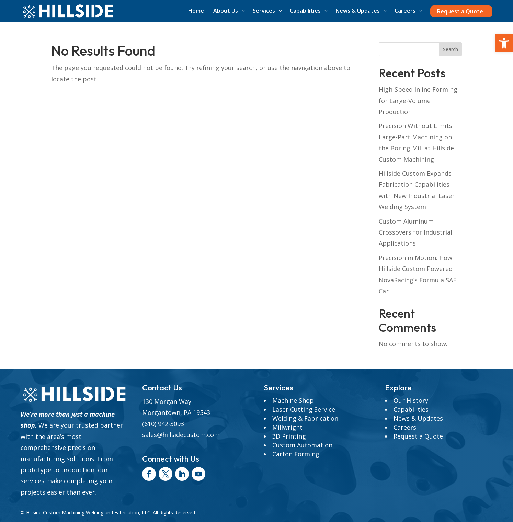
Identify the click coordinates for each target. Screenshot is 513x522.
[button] (504, 43)
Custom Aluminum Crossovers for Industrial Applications (415, 232)
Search (450, 49)
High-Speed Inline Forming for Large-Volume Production (418, 100)
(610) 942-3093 (163, 424)
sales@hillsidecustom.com (181, 435)
